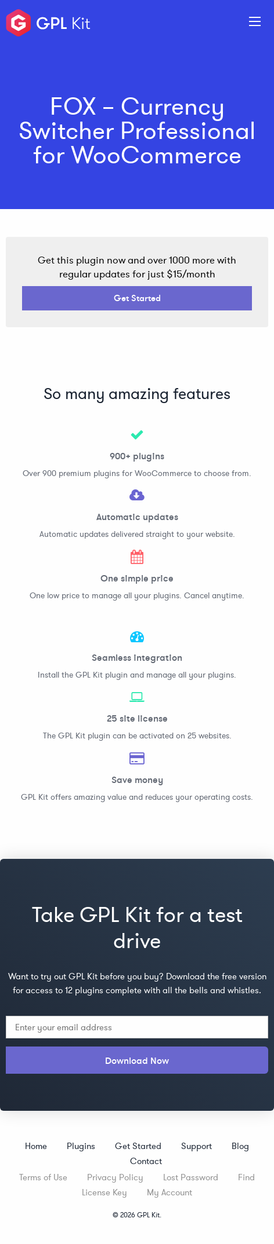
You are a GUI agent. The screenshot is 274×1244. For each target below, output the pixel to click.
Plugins (81, 1145)
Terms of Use (43, 1177)
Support (196, 1145)
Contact (146, 1160)
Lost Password (190, 1177)
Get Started (137, 297)
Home (36, 1145)
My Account (169, 1192)
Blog (240, 1145)
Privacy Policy (115, 1177)
